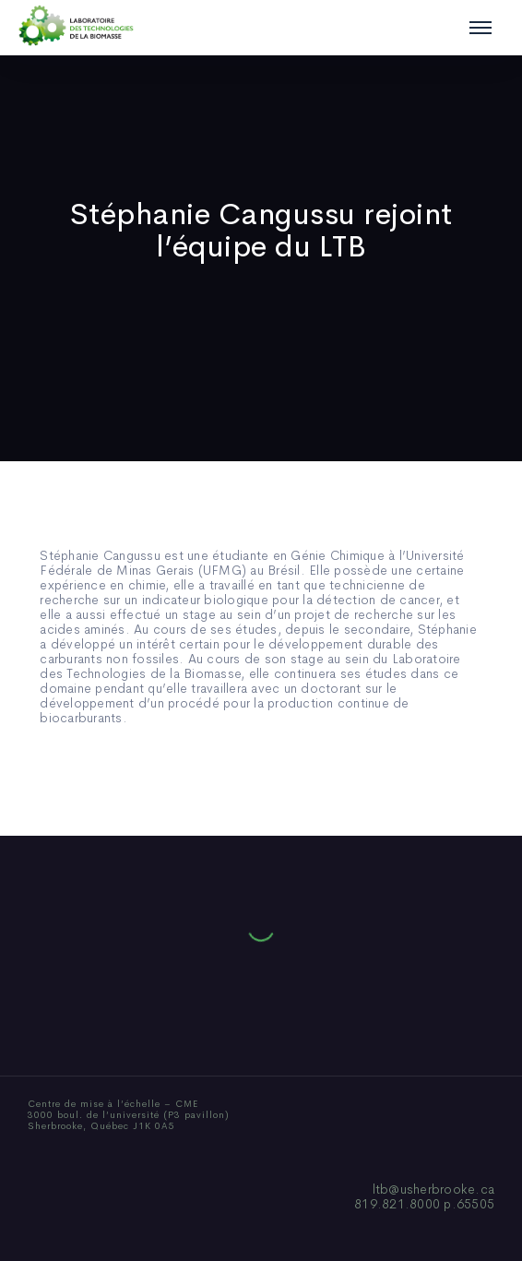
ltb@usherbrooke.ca (434, 1189)
